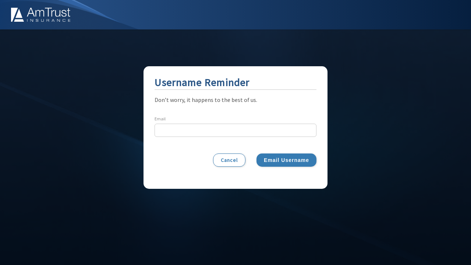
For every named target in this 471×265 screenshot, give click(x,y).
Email (160, 119)
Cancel (229, 160)
